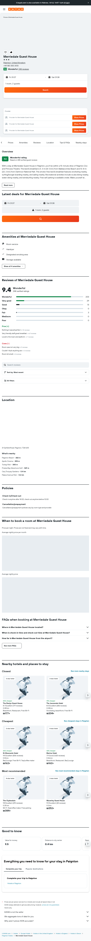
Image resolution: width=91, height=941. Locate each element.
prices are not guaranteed (50, 864)
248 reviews (23, 69)
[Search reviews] (47, 365)
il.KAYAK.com (6, 893)
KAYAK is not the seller (46, 871)
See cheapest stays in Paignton (76, 680)
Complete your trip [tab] (14, 828)
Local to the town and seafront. (18, 337)
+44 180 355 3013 (10, 65)
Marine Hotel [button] (51, 712)
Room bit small (11, 354)
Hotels (15, 893)
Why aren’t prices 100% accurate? (46, 880)
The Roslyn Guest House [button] (12, 662)
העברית (67, 3)
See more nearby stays (80, 630)
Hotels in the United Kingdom (43, 893)
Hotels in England (62, 893)
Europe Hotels (25, 893)
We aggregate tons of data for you (46, 875)
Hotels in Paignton (14, 842)
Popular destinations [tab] (34, 828)
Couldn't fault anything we (16, 350)
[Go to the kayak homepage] (16, 9)
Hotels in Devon (75, 893)
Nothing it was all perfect (16, 330)
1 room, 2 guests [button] (13, 83)
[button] (88, 2)
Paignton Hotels (7, 895)
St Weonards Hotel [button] (10, 712)
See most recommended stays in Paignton (72, 730)
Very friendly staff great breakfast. (19, 333)
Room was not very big (15, 347)
